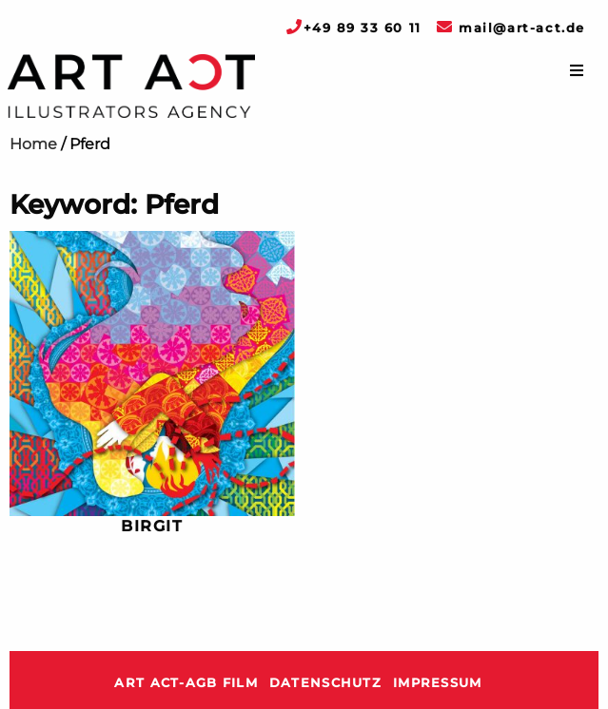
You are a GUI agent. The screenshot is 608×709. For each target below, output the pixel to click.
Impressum (437, 683)
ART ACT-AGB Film (185, 683)
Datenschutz (325, 683)
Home (33, 144)
